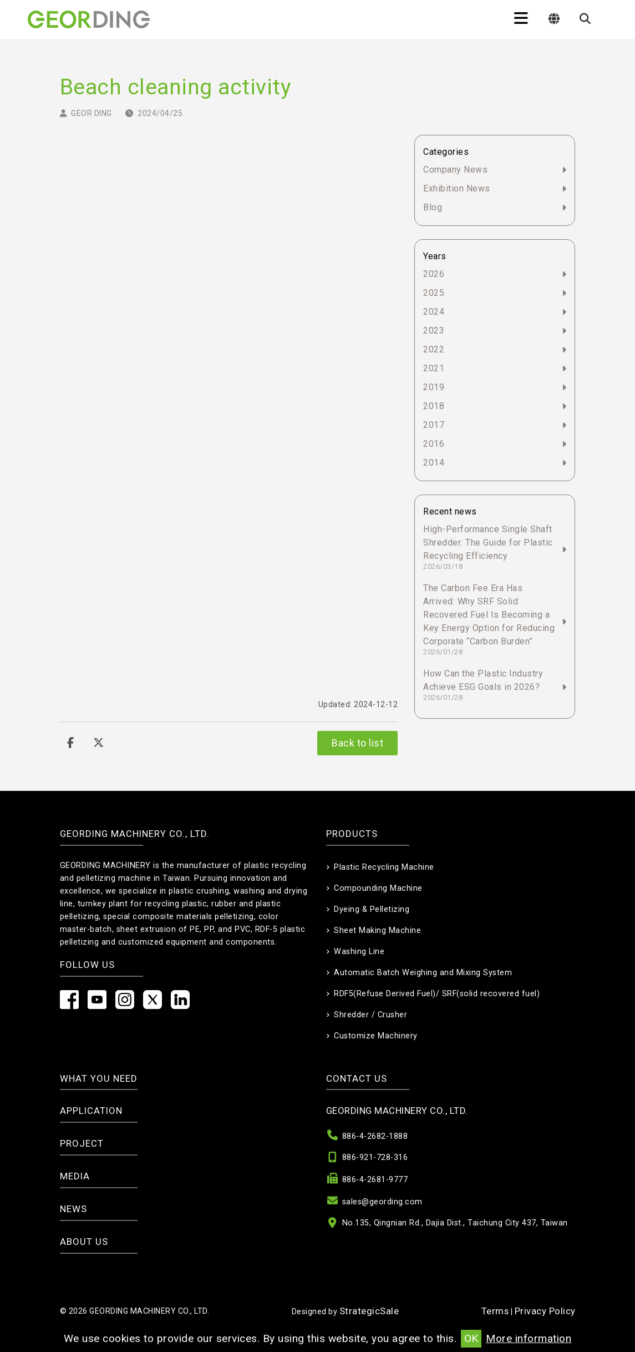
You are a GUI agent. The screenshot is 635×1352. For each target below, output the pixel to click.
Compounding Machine (378, 888)
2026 (433, 274)
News (73, 1208)
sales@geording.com (382, 1202)
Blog (432, 207)
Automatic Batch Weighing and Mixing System (423, 972)
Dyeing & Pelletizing (371, 909)
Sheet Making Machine (377, 930)
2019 (433, 387)
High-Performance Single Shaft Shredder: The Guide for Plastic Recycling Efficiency (488, 547)
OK (471, 1338)
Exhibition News (456, 188)
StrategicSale (369, 1310)
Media (75, 1176)
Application (91, 1110)
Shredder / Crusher (370, 1015)
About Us (84, 1241)
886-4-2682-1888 (375, 1136)
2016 (433, 443)
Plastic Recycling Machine (384, 867)
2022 (433, 349)
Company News (455, 169)
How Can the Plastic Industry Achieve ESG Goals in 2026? (483, 685)
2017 (433, 425)
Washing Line (359, 951)
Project (82, 1143)
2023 (433, 330)
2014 (433, 462)
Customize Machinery (376, 1036)
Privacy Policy (545, 1310)
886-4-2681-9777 (375, 1179)
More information (528, 1338)
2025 (433, 292)
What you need (99, 1078)
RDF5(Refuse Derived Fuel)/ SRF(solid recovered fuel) (437, 993)
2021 (433, 368)
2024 (433, 311)
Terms (495, 1310)
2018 (433, 406)
